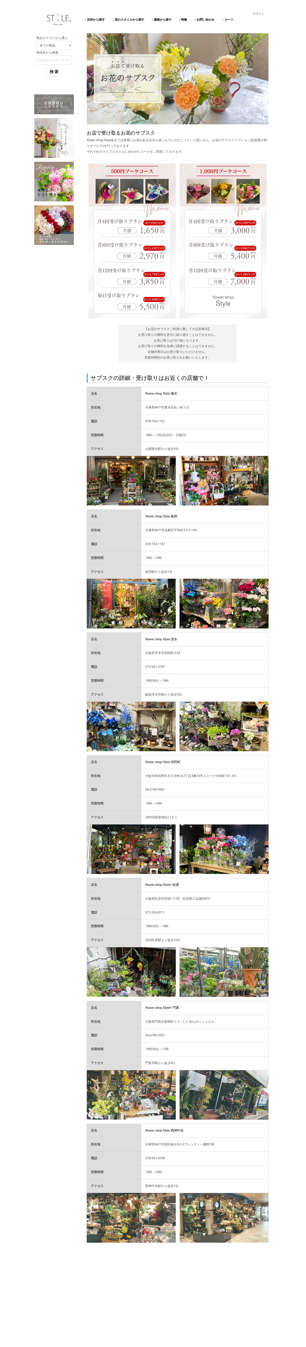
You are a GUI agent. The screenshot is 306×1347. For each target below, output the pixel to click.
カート (228, 19)
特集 (183, 19)
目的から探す (95, 19)
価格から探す (161, 19)
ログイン (259, 13)
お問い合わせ (204, 19)
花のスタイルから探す (128, 19)
